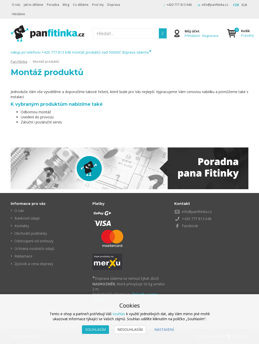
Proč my (98, 5)
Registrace (211, 35)
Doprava (113, 5)
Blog (66, 5)
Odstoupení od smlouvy (33, 241)
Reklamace (23, 256)
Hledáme (18, 14)
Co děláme (81, 5)
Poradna (53, 5)
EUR (244, 5)
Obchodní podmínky (30, 233)
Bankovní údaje (27, 218)
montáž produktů (86, 52)
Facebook (190, 225)
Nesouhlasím (130, 329)
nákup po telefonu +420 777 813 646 (41, 52)
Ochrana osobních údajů (34, 248)
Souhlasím (95, 329)
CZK (236, 5)
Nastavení (164, 329)
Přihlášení (192, 35)
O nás (16, 5)
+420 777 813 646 (179, 5)
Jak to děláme (33, 5)
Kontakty (21, 225)
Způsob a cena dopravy (33, 263)
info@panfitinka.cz (215, 5)
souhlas (119, 313)
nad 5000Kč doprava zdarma (127, 52)
